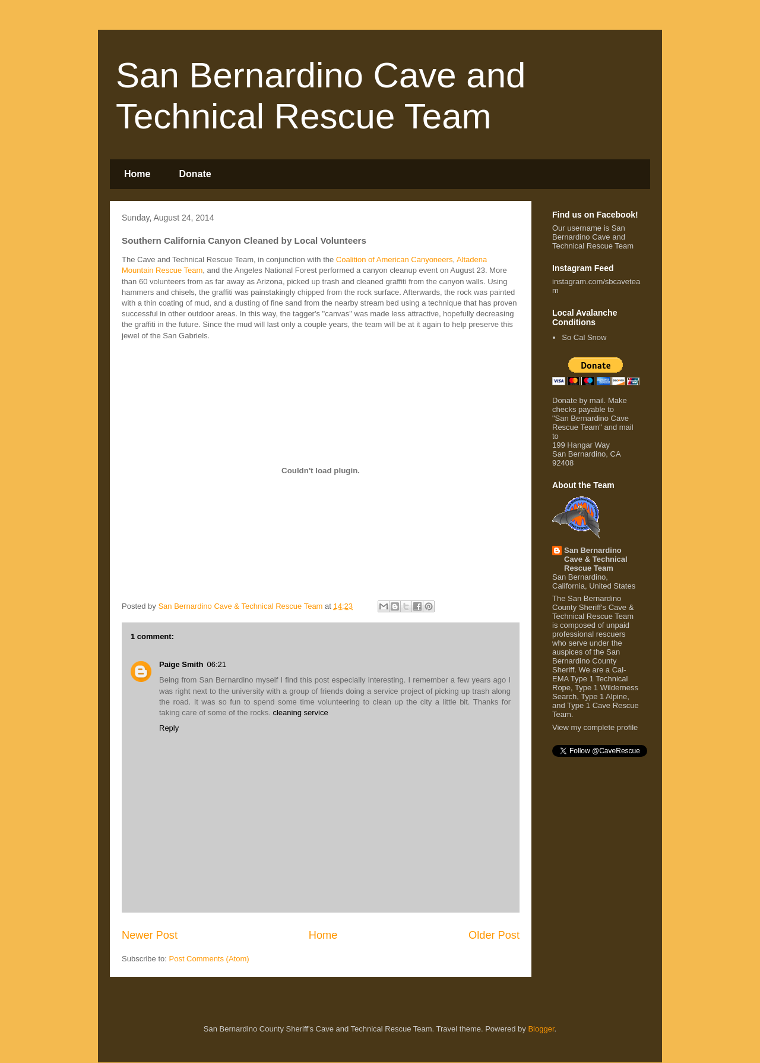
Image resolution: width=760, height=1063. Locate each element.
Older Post (494, 935)
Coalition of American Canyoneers (394, 259)
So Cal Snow (584, 337)
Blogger (541, 1028)
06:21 (216, 664)
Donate (195, 174)
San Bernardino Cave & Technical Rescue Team (596, 559)
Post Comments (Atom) (209, 958)
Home (137, 174)
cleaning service (300, 712)
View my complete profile (595, 727)
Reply (169, 728)
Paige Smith (181, 664)
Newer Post (150, 935)
